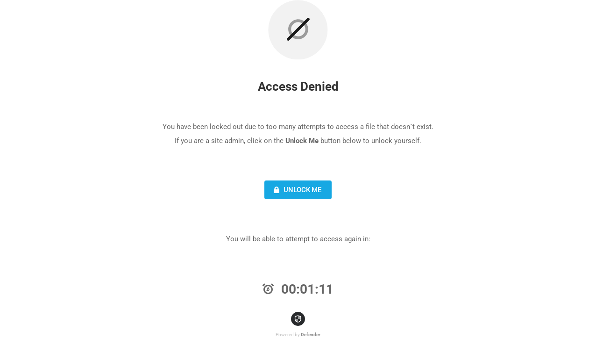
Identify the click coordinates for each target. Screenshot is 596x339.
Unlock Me (296, 190)
